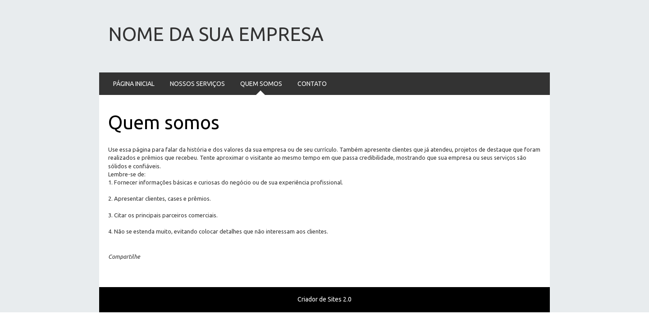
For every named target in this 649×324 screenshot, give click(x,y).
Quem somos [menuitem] (261, 83)
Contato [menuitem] (312, 83)
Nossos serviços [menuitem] (197, 83)
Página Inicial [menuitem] (134, 83)
